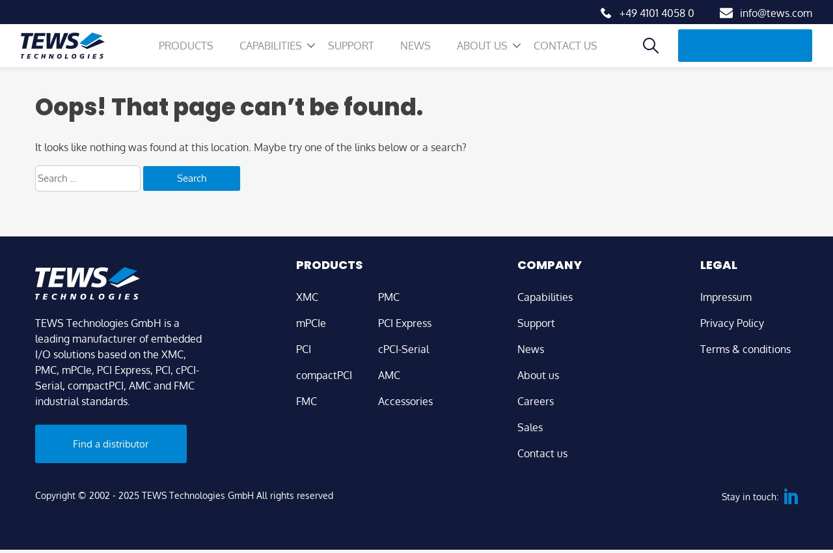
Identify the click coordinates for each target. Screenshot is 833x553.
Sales (530, 427)
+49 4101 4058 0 (657, 13)
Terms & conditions (745, 349)
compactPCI (324, 375)
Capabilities (277, 55)
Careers (535, 401)
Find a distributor (748, 54)
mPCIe (311, 323)
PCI (303, 349)
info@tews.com (776, 13)
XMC (307, 297)
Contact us (572, 55)
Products (192, 55)
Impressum (726, 297)
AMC (389, 375)
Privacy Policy (732, 323)
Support (358, 55)
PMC (389, 297)
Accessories (405, 401)
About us (488, 55)
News (422, 55)
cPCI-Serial (403, 349)
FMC (306, 401)
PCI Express (404, 323)
